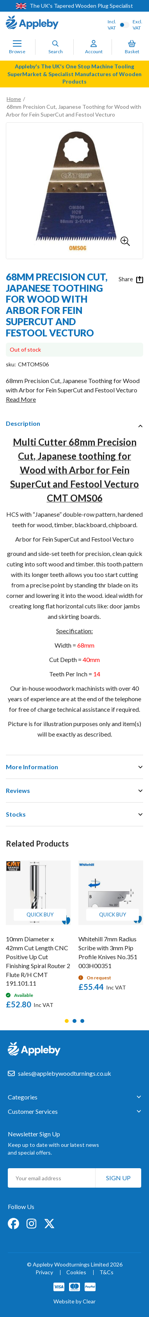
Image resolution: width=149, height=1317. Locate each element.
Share (131, 279)
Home (14, 99)
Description (23, 423)
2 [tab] (74, 1021)
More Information (32, 766)
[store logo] (32, 23)
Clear (89, 1301)
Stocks (16, 814)
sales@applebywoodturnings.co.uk (64, 1073)
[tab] (74, 423)
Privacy (44, 1272)
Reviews (18, 790)
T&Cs (106, 1272)
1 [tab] (67, 1021)
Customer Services (33, 1111)
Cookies (76, 1272)
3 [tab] (82, 1021)
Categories (22, 1097)
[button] (125, 241)
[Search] (55, 43)
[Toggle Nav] (17, 43)
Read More (21, 399)
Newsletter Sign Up (34, 1134)
